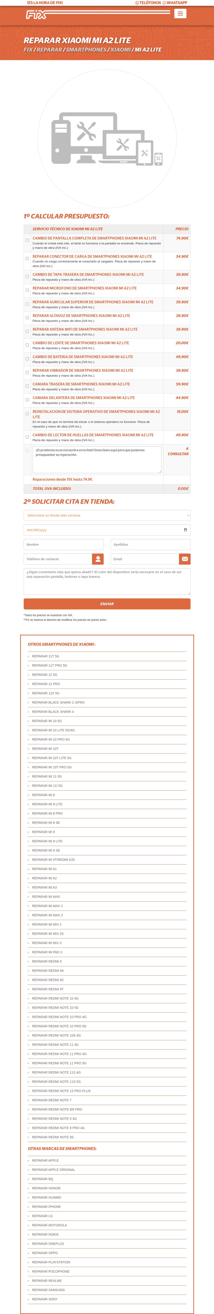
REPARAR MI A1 (44, 869)
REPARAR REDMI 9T (48, 989)
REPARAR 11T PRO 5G (49, 665)
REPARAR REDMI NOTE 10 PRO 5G (59, 1026)
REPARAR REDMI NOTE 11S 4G (56, 1072)
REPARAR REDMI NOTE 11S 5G (56, 1081)
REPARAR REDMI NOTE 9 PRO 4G (58, 1128)
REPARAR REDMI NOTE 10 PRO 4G (59, 1017)
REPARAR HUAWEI (46, 1197)
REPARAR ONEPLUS (48, 1244)
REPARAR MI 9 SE (46, 850)
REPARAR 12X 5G (46, 693)
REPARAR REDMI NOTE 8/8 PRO (57, 1109)
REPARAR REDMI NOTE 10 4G (55, 998)
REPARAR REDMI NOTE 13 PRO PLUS (61, 1091)
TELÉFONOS (148, 3)
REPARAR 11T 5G (45, 656)
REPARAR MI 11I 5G (47, 786)
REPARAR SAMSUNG (48, 1290)
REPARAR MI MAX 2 (47, 906)
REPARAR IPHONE (46, 1207)
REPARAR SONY (45, 1299)
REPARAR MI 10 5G (47, 721)
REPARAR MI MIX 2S (48, 933)
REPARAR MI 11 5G (47, 776)
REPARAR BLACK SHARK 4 (53, 712)
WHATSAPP (174, 3)
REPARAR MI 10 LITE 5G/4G (53, 730)
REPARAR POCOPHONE (51, 1271)
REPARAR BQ (42, 1179)
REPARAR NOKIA (45, 1234)
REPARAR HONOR (46, 1188)
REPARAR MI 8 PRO (47, 813)
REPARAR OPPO (45, 1253)
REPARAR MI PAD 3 (47, 952)
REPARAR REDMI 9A (48, 970)
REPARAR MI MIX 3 (47, 943)
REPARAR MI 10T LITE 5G (52, 758)
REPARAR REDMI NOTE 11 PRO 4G (59, 1054)
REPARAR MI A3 (44, 887)
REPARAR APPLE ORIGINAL (53, 1170)
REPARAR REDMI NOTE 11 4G (55, 1044)
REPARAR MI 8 (43, 795)
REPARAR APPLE (45, 1160)
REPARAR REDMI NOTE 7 (52, 1100)
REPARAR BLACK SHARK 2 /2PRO (58, 702)
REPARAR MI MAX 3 (47, 915)
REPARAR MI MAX (46, 897)
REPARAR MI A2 (44, 878)
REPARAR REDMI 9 (47, 961)
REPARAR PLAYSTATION (51, 1262)
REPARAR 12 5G (44, 675)
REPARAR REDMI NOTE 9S (53, 1137)
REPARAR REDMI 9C (48, 980)
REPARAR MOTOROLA (49, 1225)
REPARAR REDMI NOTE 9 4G (54, 1118)
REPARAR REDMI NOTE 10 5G (55, 1007)
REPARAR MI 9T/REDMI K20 (53, 860)
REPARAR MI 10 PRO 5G (51, 739)
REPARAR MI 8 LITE (47, 804)
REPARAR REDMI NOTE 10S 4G (56, 1035)
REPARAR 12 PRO (46, 684)
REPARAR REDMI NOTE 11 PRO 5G (59, 1063)
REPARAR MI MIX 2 (47, 924)
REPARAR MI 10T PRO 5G (52, 767)
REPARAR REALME (47, 1281)
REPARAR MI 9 (43, 832)
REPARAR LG (42, 1216)
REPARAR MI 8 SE (46, 823)
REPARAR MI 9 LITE (47, 841)
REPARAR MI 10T (45, 749)
